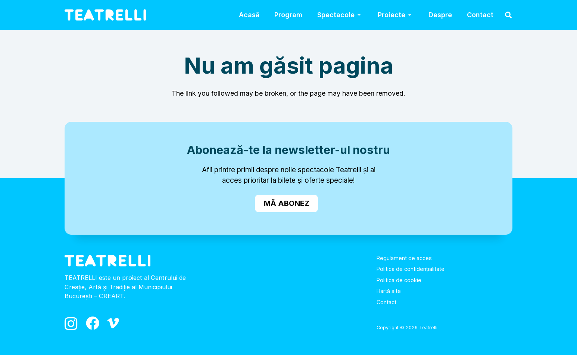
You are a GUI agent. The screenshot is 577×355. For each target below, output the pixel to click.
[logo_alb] (105, 15)
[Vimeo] (113, 323)
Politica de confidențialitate (411, 269)
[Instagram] (71, 324)
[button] (359, 15)
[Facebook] (92, 323)
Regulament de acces (404, 258)
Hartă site (389, 291)
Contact (386, 302)
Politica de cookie (399, 280)
